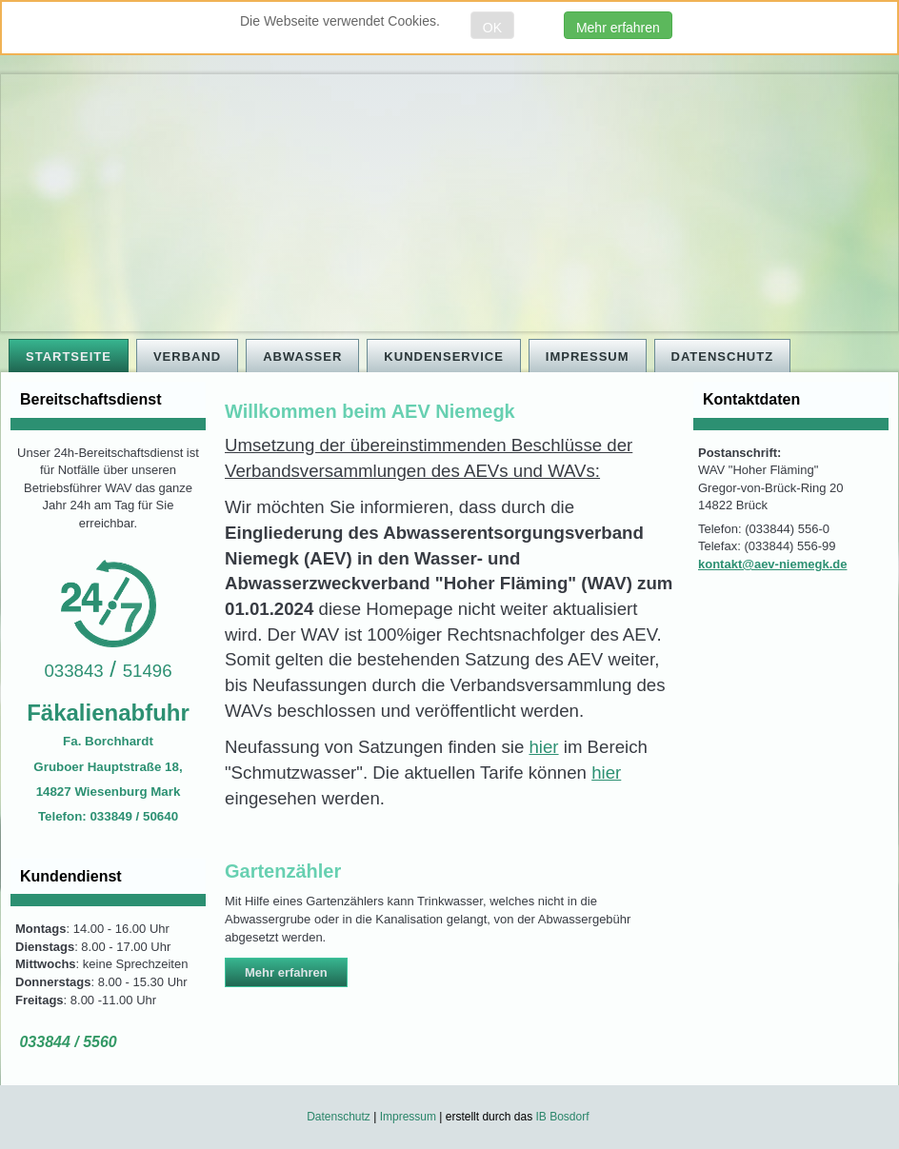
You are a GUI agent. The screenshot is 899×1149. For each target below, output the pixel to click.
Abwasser (302, 356)
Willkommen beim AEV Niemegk (370, 411)
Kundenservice (443, 356)
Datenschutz (722, 356)
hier (543, 747)
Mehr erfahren (618, 27)
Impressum (587, 356)
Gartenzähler (283, 871)
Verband (187, 356)
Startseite (68, 356)
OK (492, 27)
